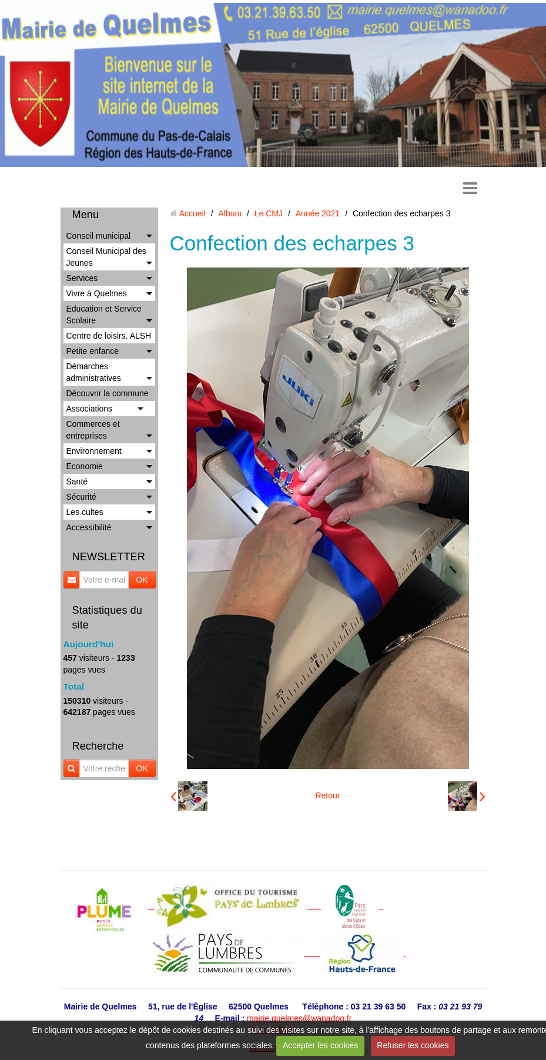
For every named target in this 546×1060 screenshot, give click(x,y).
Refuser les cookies (412, 1045)
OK (142, 579)
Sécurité (81, 496)
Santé (77, 481)
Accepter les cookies (320, 1045)
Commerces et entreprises (93, 429)
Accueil (192, 213)
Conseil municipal (98, 235)
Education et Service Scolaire (104, 314)
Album (230, 213)
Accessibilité (89, 527)
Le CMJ (268, 213)
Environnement (94, 451)
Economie (84, 466)
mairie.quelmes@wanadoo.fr (299, 1018)
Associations (89, 408)
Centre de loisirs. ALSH (109, 335)
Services (82, 278)
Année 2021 (318, 213)
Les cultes (84, 512)
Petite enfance (92, 351)
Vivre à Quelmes (96, 293)
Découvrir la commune (107, 393)
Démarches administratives (93, 372)
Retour (327, 795)
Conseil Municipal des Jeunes (106, 256)
